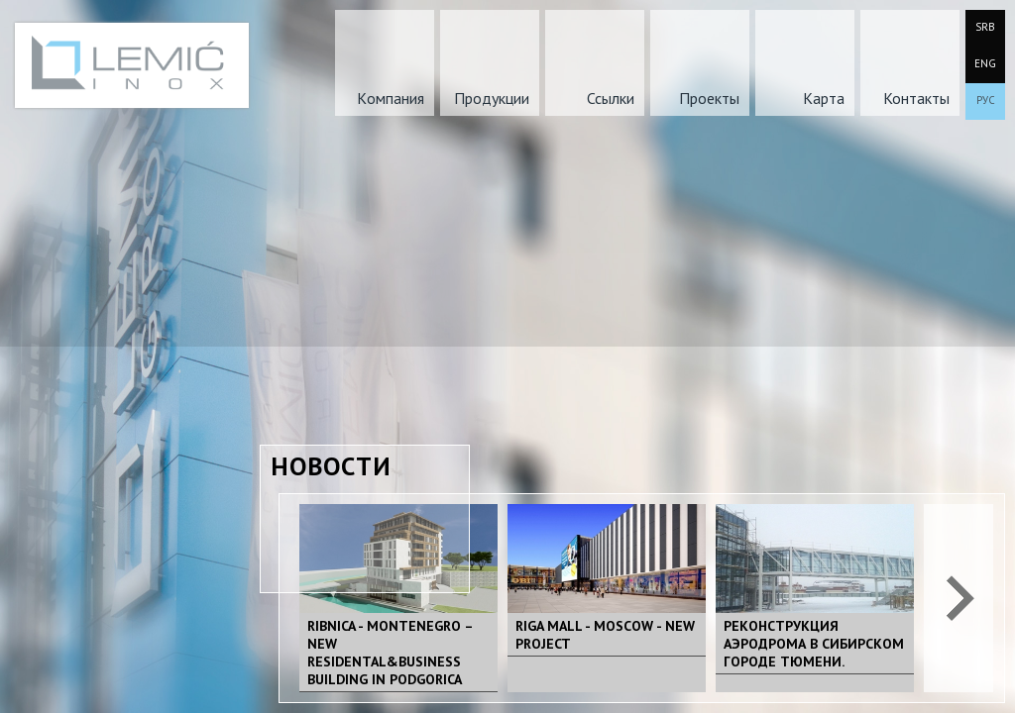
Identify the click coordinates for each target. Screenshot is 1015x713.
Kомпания (390, 98)
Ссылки (610, 98)
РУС (985, 100)
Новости (331, 466)
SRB (985, 27)
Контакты (916, 98)
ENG (985, 63)
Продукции (491, 98)
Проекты (709, 98)
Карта (824, 98)
